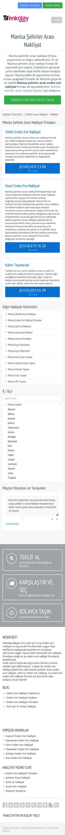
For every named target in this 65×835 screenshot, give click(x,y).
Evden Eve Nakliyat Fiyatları (21, 697)
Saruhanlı (12, 464)
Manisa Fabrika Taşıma (16, 369)
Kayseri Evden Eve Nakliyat (19, 736)
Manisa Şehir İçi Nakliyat (17, 326)
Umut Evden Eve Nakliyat (22, 185)
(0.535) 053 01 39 (32, 292)
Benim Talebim (30, 5)
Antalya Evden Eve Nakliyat (19, 753)
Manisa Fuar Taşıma (15, 375)
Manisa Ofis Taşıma (15, 381)
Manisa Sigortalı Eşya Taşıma (19, 363)
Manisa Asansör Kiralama (17, 338)
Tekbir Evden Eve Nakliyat (23, 131)
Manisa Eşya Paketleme (17, 351)
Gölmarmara (13, 427)
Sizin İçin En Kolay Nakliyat (21, 706)
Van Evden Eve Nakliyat (17, 758)
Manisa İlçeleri (32, 404)
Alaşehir (11, 418)
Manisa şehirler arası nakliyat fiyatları (32, 88)
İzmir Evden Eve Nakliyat (18, 744)
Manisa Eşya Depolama (16, 344)
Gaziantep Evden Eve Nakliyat (21, 740)
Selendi (11, 468)
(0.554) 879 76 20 (32, 247)
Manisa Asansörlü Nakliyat (18, 332)
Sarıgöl (11, 459)
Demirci (11, 423)
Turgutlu (12, 477)
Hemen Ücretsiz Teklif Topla (32, 100)
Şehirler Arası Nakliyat (37, 114)
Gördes (11, 432)
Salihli (11, 455)
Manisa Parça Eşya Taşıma (18, 357)
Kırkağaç (12, 436)
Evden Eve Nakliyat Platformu (23, 693)
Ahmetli (11, 409)
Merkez (11, 450)
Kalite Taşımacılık (17, 264)
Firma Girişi (52, 5)
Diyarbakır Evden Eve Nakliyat (21, 749)
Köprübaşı (12, 441)
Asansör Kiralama (14, 790)
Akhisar (11, 414)
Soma (10, 473)
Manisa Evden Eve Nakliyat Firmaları (23, 320)
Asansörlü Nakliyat (15, 786)
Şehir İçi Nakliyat (13, 782)
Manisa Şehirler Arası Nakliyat (20, 314)
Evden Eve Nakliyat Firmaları (22, 702)
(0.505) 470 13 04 (32, 168)
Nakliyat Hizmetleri (12, 114)
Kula (10, 445)
